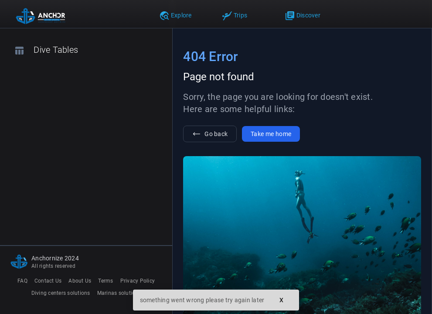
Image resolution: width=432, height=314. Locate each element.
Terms (105, 281)
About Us (79, 281)
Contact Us (48, 281)
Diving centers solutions (60, 293)
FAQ (22, 281)
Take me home (271, 133)
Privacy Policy (137, 281)
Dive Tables (46, 50)
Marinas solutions (119, 293)
